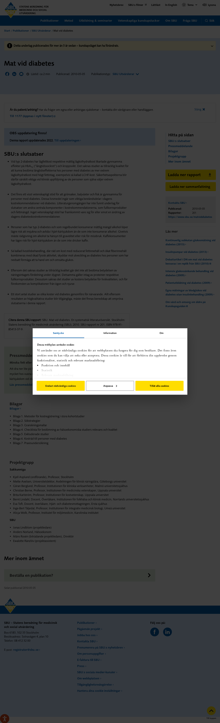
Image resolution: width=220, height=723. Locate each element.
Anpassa (110, 385)
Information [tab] (110, 333)
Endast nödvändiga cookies (60, 385)
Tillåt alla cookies (159, 385)
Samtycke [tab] (58, 333)
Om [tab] (161, 333)
